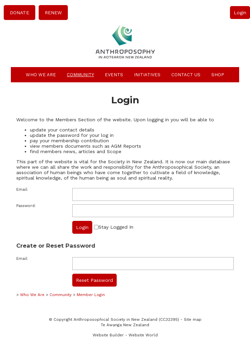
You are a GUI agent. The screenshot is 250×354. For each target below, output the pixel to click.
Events (114, 74)
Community (80, 74)
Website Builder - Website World (125, 335)
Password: (26, 206)
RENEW (53, 12)
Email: (22, 189)
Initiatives (147, 74)
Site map (192, 319)
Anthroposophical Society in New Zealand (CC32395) (126, 319)
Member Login (91, 294)
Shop (217, 74)
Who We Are (41, 74)
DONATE (19, 12)
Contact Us (185, 74)
